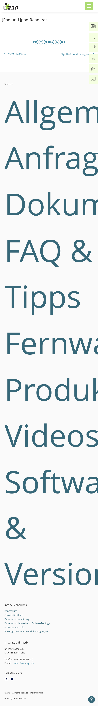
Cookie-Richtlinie (13, 615)
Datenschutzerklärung (16, 619)
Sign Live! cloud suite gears (78, 54)
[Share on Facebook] (41, 42)
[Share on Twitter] (46, 42)
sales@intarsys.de (24, 663)
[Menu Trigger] (89, 6)
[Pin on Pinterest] (57, 42)
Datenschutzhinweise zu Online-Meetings (27, 623)
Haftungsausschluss (15, 627)
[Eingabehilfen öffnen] (91, 699)
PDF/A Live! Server (15, 54)
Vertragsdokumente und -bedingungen (26, 631)
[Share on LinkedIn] (62, 42)
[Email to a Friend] (51, 42)
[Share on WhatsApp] (35, 42)
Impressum (10, 611)
